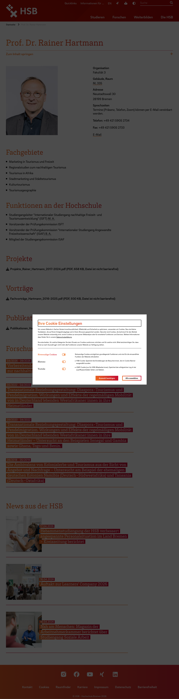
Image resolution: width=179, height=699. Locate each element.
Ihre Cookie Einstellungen (60, 323)
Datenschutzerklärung (64, 337)
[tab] (50, 354)
